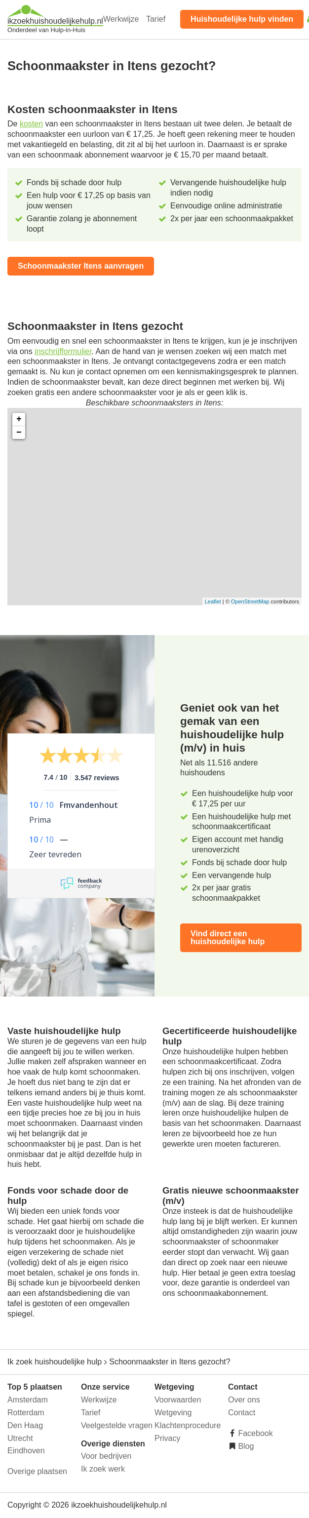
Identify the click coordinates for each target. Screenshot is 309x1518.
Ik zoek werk (103, 1469)
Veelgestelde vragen (117, 1425)
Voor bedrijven (106, 1456)
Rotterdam (25, 1412)
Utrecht (20, 1438)
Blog (245, 1446)
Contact (241, 1412)
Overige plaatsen (37, 1471)
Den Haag (25, 1425)
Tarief (155, 19)
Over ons (244, 1400)
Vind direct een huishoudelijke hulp (228, 937)
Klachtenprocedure (187, 1425)
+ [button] (19, 419)
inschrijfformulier (63, 351)
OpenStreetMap (250, 601)
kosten (31, 124)
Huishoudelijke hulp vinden (242, 19)
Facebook (254, 1433)
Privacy (167, 1438)
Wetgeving (173, 1412)
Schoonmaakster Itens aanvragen (81, 266)
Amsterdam (27, 1400)
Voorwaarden (177, 1400)
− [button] (19, 433)
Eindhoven (26, 1450)
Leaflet (213, 601)
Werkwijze (121, 19)
